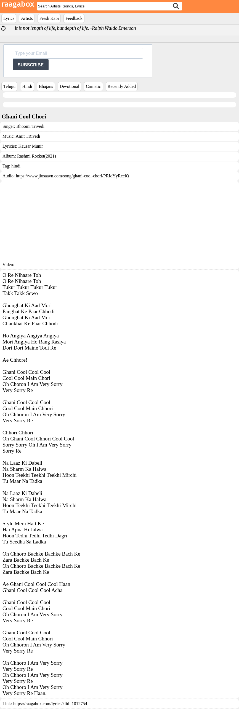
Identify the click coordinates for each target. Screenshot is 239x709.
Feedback (73, 18)
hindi (15, 166)
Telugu (9, 86)
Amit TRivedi (28, 136)
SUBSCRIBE (31, 65)
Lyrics (8, 18)
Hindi (27, 86)
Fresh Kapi (49, 18)
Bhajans (46, 86)
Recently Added (122, 86)
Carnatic (93, 86)
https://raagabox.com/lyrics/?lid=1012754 (50, 703)
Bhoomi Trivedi (30, 126)
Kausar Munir (30, 146)
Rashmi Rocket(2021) (36, 156)
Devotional (69, 86)
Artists (27, 18)
